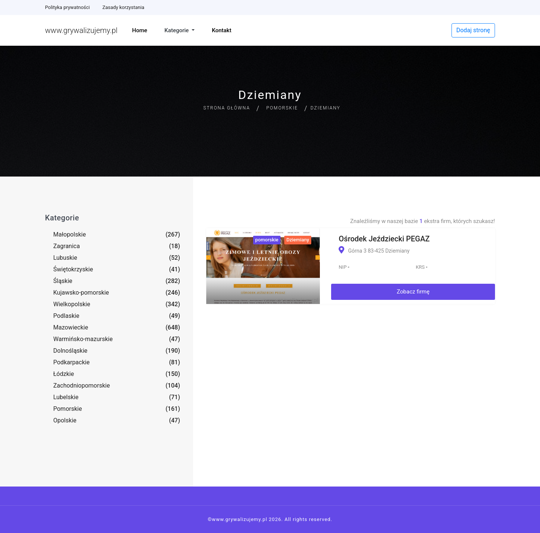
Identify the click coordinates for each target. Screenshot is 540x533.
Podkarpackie (71, 362)
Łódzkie (63, 373)
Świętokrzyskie (73, 269)
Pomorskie (282, 108)
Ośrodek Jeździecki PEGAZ (384, 238)
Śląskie (62, 280)
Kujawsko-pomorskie (81, 292)
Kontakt (221, 30)
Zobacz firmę (413, 291)
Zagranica (66, 246)
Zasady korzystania (123, 7)
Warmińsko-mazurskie (82, 339)
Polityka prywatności (67, 7)
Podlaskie (66, 315)
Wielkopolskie (71, 304)
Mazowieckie (70, 327)
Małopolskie (69, 234)
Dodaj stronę (473, 30)
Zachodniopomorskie (81, 385)
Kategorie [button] (177, 30)
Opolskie (64, 420)
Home (139, 30)
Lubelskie (65, 397)
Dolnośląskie (70, 350)
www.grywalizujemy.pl (81, 30)
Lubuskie (65, 257)
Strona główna (226, 108)
